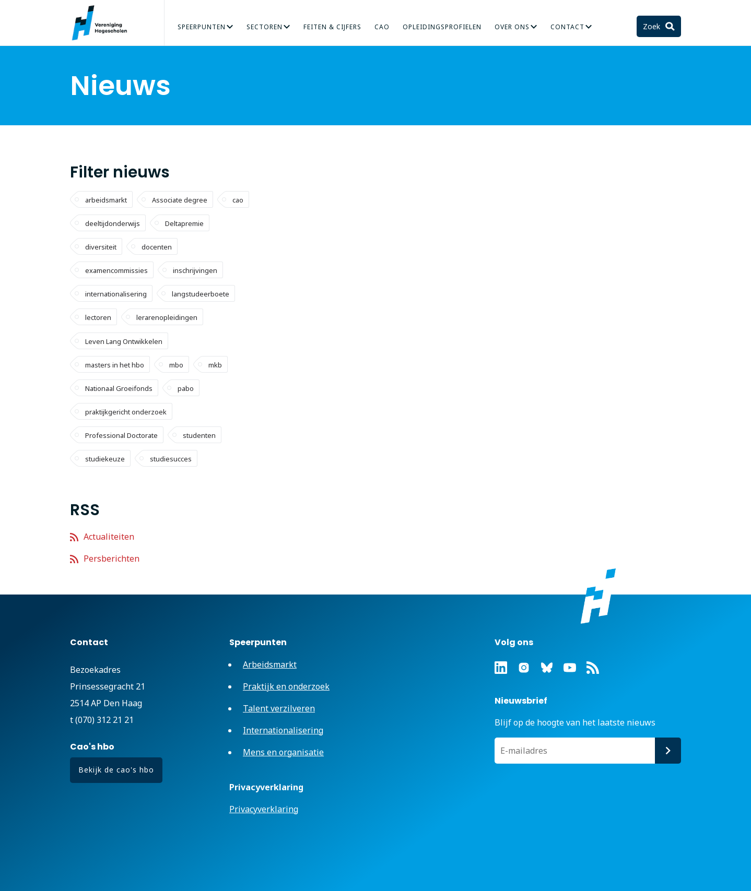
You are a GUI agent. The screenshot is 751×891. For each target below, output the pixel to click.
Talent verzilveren (279, 708)
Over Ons (512, 26)
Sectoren (265, 26)
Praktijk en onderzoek (286, 686)
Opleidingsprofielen (442, 26)
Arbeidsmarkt (270, 664)
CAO (382, 26)
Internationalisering (283, 730)
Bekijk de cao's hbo (116, 770)
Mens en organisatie (283, 752)
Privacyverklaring (263, 809)
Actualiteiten (109, 536)
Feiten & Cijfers (332, 26)
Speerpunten (202, 26)
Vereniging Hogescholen (104, 23)
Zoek (652, 26)
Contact (567, 26)
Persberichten (111, 558)
